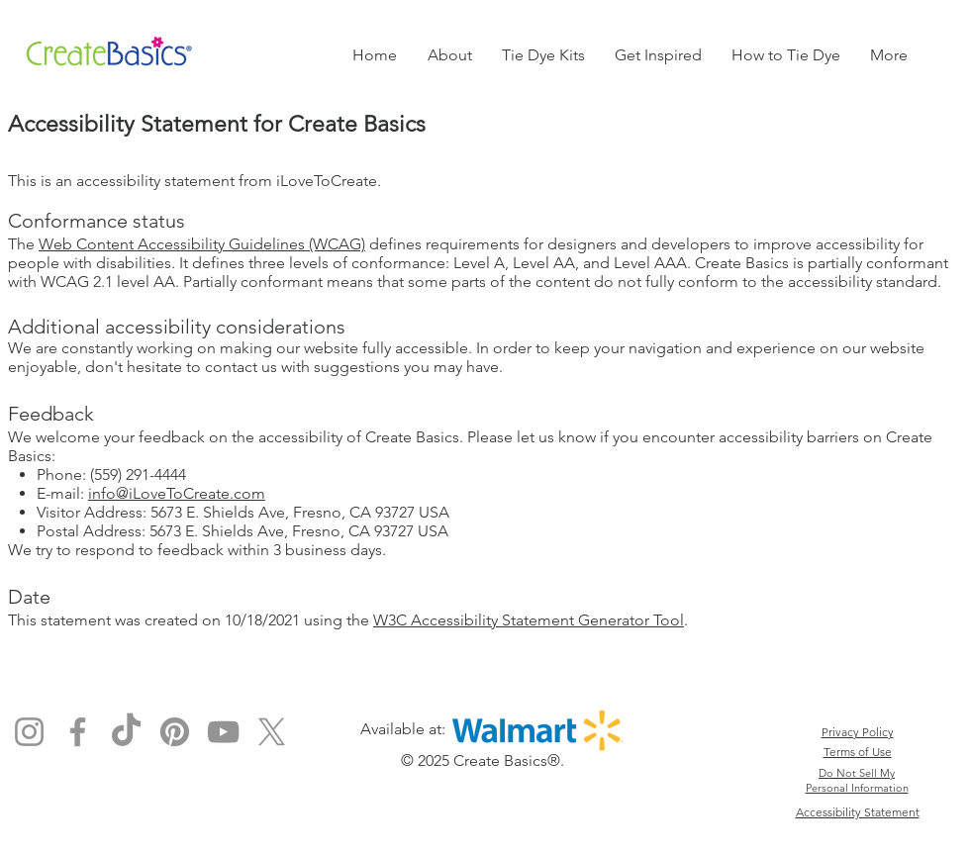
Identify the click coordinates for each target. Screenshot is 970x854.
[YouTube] (223, 731)
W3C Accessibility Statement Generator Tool (528, 620)
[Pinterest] (174, 731)
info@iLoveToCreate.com (176, 493)
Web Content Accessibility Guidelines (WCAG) (202, 244)
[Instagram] (29, 731)
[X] (271, 731)
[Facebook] (77, 731)
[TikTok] (126, 731)
